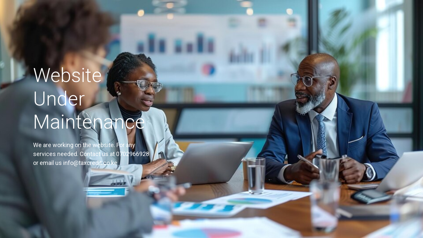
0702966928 (132, 153)
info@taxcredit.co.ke (90, 162)
